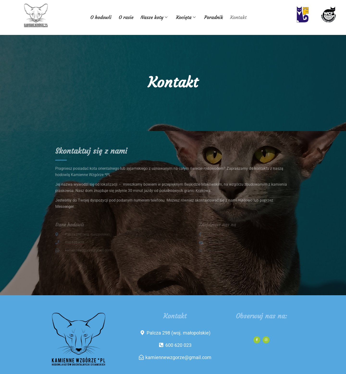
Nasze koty (154, 17)
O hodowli (100, 17)
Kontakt (238, 17)
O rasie (126, 17)
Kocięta (186, 17)
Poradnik (213, 17)
